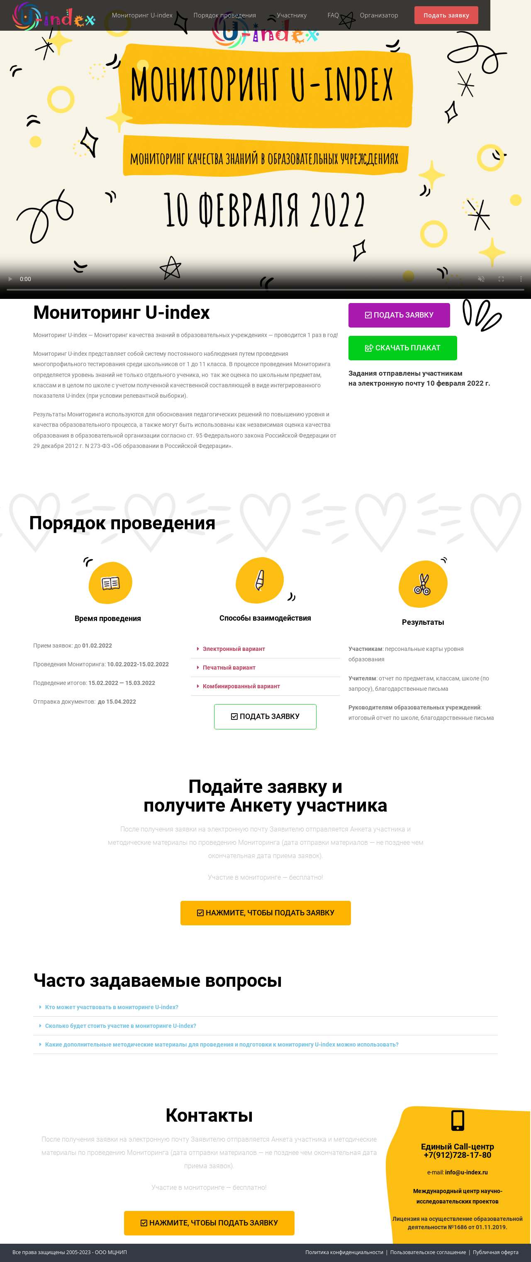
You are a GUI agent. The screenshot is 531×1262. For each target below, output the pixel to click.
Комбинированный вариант (241, 686)
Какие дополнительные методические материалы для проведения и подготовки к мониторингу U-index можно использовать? (222, 1044)
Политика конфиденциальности (344, 1252)
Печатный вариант (229, 667)
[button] (265, 649)
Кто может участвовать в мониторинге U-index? (111, 1007)
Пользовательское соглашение (428, 1252)
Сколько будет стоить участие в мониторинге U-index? (120, 1025)
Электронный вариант (234, 649)
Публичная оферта (496, 1252)
